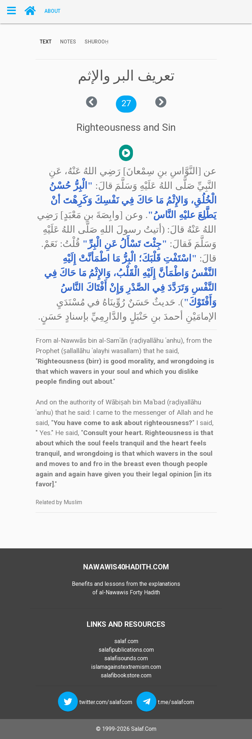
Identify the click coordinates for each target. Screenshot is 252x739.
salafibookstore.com (126, 675)
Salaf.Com (143, 728)
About (52, 11)
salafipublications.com (126, 649)
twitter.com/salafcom (105, 702)
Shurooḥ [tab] (96, 42)
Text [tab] (46, 42)
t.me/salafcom (176, 702)
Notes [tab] (68, 42)
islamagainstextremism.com (126, 666)
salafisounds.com (126, 658)
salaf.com (126, 641)
